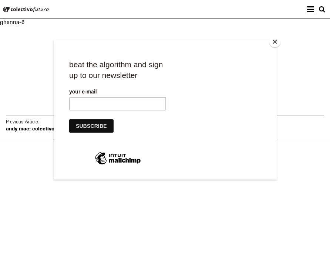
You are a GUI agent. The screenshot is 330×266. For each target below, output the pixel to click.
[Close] (274, 41)
